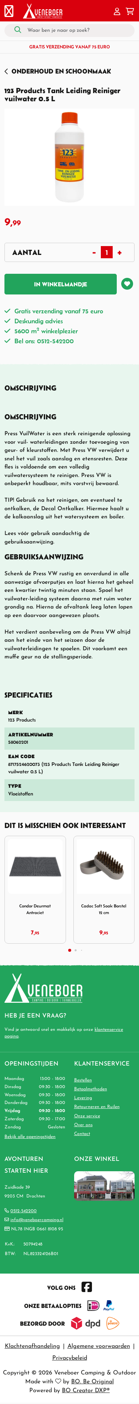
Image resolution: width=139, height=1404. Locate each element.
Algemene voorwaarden (98, 1346)
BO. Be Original (92, 1382)
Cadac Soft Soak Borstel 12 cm (103, 909)
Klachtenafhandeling (32, 1346)
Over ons (83, 1125)
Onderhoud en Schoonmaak (61, 71)
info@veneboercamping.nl (36, 1220)
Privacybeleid (69, 1358)
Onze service (87, 1116)
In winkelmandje (60, 284)
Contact (82, 1134)
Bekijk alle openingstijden (30, 1137)
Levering (83, 1098)
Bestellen (83, 1080)
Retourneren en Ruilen (97, 1107)
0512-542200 (23, 1211)
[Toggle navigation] (8, 12)
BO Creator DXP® (86, 1391)
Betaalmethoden (90, 1089)
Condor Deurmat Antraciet (35, 909)
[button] (117, 12)
